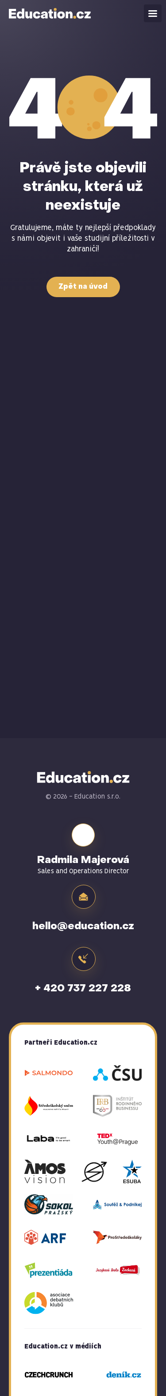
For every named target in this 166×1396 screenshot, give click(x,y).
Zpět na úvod (83, 286)
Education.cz (50, 13)
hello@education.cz (83, 926)
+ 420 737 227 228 (83, 989)
